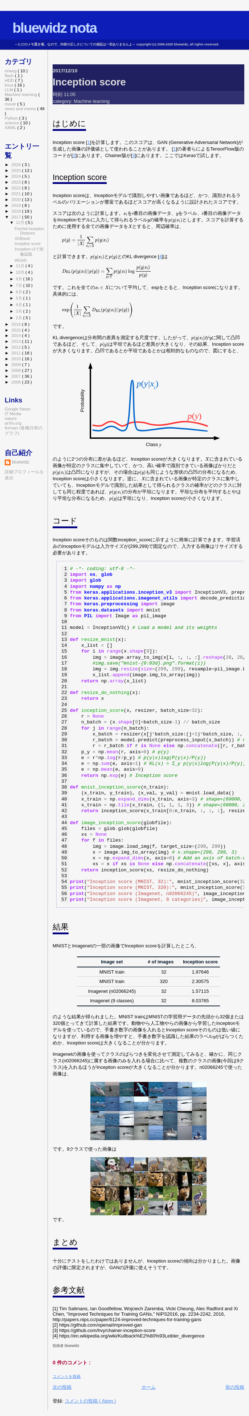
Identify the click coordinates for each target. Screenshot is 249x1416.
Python (12, 118)
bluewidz (20, 462)
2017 (16, 216)
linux (10, 85)
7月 (19, 285)
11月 (20, 266)
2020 (16, 199)
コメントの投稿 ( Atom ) (90, 1401)
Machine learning (92, 101)
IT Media (13, 413)
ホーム (149, 1387)
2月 (19, 318)
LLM (9, 89)
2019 (16, 205)
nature (11, 418)
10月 (20, 272)
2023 (16, 182)
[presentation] (125, 214)
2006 (16, 382)
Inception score (89, 82)
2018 (16, 211)
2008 (16, 370)
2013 (16, 341)
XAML (11, 127)
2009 (16, 364)
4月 (19, 304)
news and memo (21, 108)
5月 (19, 298)
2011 (16, 352)
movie (11, 103)
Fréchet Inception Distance (29, 230)
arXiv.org (13, 423)
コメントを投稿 (67, 1376)
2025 (16, 170)
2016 (16, 324)
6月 (19, 292)
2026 (16, 164)
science (12, 122)
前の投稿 (234, 1387)
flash (10, 75)
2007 (16, 376)
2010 (16, 358)
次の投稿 (62, 1387)
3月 (19, 311)
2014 (16, 335)
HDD (10, 80)
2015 (16, 330)
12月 (20, 222)
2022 (16, 187)
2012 (16, 347)
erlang (11, 70)
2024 (16, 176)
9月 (19, 279)
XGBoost (22, 238)
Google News (17, 408)
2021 (16, 193)
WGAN (20, 260)
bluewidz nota (54, 28)
